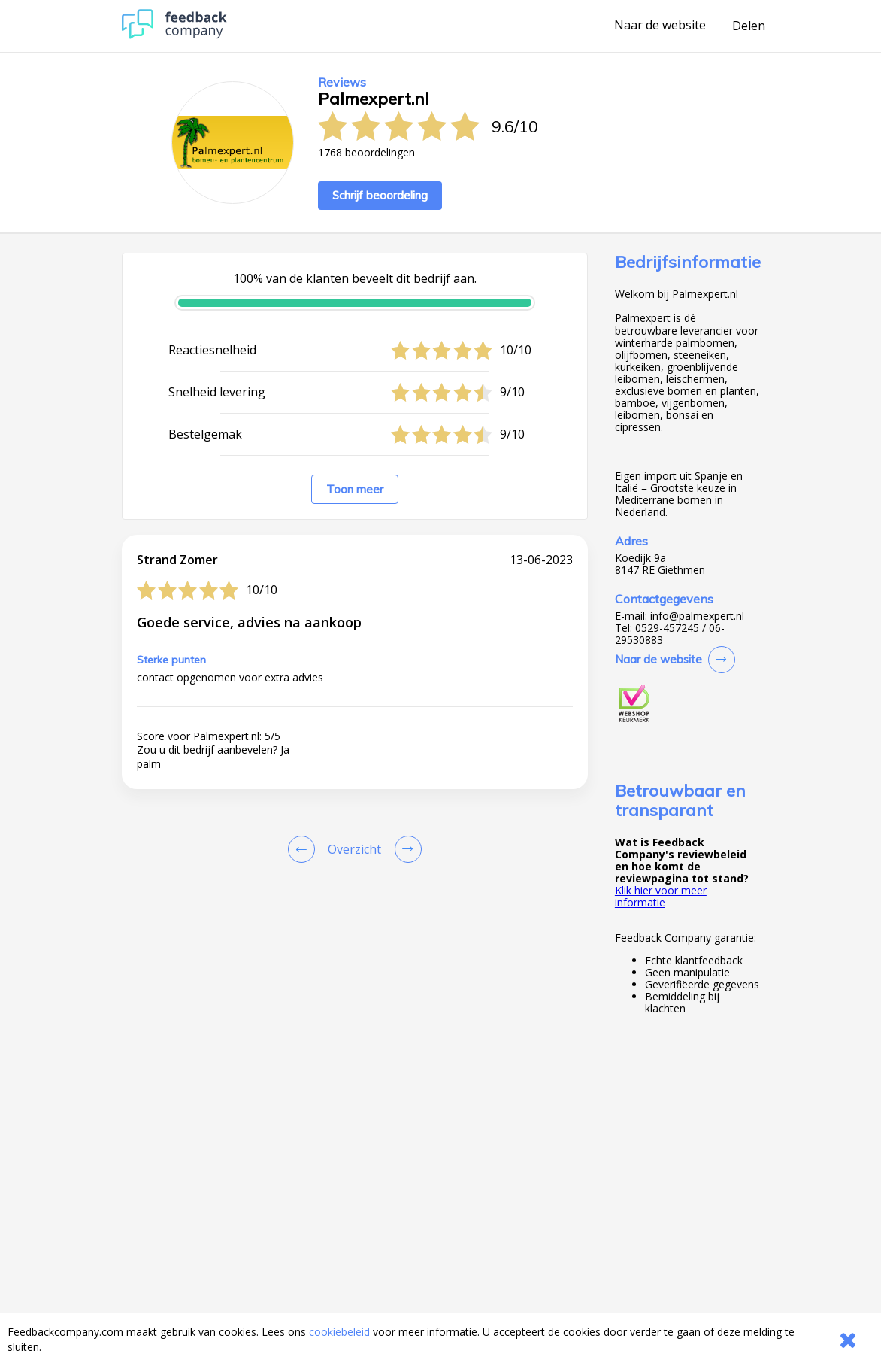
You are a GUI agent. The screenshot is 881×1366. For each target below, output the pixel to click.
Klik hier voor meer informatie (661, 896)
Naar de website (660, 25)
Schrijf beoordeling (380, 195)
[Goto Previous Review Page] (304, 849)
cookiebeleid (339, 1332)
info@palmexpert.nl (697, 616)
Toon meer (354, 489)
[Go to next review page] (405, 849)
